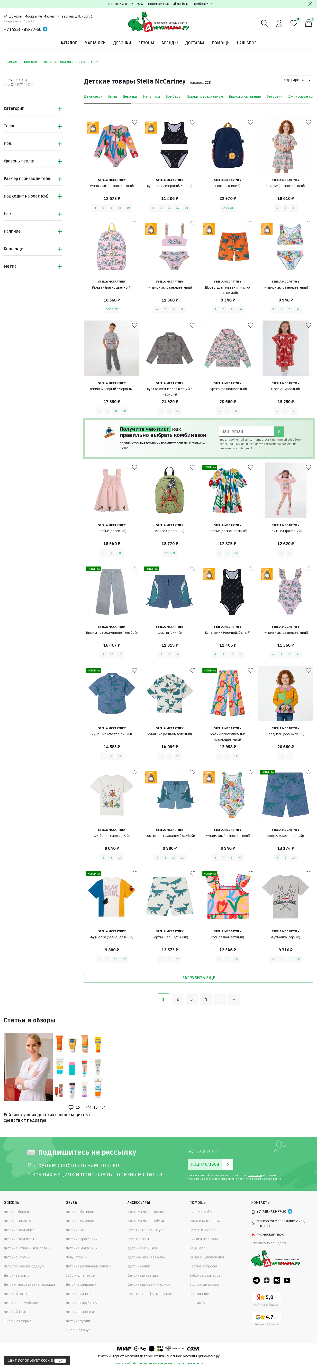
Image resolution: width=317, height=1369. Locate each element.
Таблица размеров (205, 1276)
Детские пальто (17, 1276)
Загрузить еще (198, 978)
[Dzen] (267, 1280)
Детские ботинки (80, 1212)
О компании (199, 1294)
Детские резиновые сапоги (88, 1266)
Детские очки (138, 1266)
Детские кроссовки (82, 1239)
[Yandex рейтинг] (266, 1300)
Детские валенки (80, 1221)
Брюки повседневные (205, 96)
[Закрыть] (310, 4)
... (219, 999)
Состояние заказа (204, 1285)
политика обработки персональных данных (144, 1363)
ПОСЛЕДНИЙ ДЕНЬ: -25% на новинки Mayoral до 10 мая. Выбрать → (158, 4)
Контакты (198, 1303)
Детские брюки (16, 1212)
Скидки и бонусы (204, 1239)
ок (60, 1361)
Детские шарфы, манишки (149, 1294)
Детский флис (15, 1312)
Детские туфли (78, 1321)
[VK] (277, 1280)
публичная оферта (190, 1363)
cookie (47, 1360)
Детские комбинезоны (22, 1230)
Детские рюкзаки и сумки (148, 1285)
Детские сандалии (81, 1285)
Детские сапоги (78, 1294)
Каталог (69, 43)
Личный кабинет (203, 1212)
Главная (13, 62)
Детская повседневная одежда (29, 1285)
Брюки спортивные (245, 96)
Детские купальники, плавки (27, 1248)
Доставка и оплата (205, 1221)
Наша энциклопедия (207, 1257)
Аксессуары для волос (145, 1212)
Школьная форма (18, 1321)
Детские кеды (77, 1230)
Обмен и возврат (203, 1230)
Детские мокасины (82, 1248)
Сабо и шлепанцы (81, 1276)
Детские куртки (17, 1257)
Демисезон (93, 96)
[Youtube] (287, 1280)
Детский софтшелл (19, 1294)
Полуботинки (76, 1257)
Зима (112, 96)
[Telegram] (45, 29)
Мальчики (95, 43)
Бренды (170, 43)
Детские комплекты (20, 1239)
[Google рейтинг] (266, 1320)
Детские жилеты (18, 1221)
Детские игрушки (142, 1248)
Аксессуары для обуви (145, 1221)
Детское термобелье (21, 1303)
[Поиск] (265, 23)
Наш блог (246, 43)
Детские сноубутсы (82, 1303)
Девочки (122, 43)
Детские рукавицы (143, 1276)
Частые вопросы (203, 1266)
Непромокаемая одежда (24, 1266)
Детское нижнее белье (146, 1257)
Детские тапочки (80, 1312)
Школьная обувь (79, 1330)
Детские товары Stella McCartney (71, 62)
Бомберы (173, 96)
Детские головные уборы (148, 1230)
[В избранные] (134, 122)
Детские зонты (139, 1239)
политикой (279, 440)
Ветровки (274, 96)
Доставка (194, 43)
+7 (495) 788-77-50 (23, 29)
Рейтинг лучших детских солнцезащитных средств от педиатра (47, 1118)
